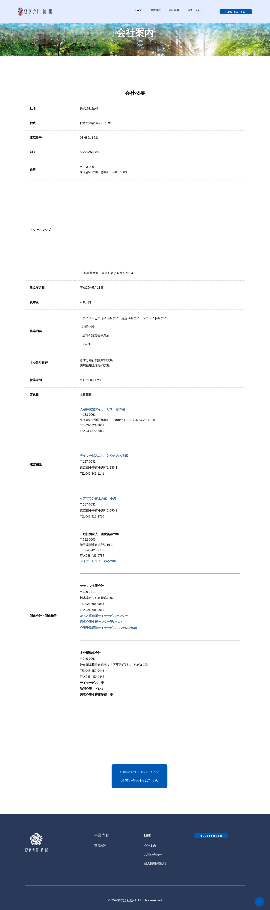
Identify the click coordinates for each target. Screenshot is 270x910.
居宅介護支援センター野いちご (101, 621)
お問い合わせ (153, 854)
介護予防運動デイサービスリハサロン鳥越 (108, 627)
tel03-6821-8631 (236, 11)
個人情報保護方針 (156, 863)
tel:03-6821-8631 (211, 835)
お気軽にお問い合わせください (139, 776)
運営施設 (100, 845)
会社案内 (150, 845)
